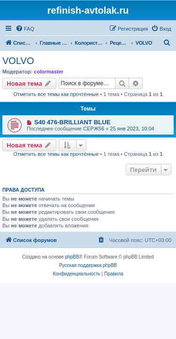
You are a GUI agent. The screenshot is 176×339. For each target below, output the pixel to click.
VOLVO (18, 61)
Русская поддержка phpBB (88, 265)
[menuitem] (24, 28)
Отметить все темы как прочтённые (56, 94)
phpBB (72, 256)
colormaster (48, 71)
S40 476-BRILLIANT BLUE (72, 122)
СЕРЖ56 (93, 128)
